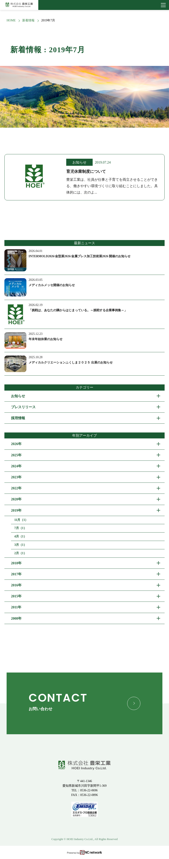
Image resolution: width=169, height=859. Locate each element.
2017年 (16, 574)
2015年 (16, 596)
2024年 (16, 466)
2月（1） (20, 553)
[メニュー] (163, 5)
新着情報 (28, 20)
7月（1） (20, 528)
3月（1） (20, 544)
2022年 (16, 488)
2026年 (16, 444)
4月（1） (20, 536)
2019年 (16, 510)
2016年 (16, 585)
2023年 (16, 477)
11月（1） (21, 520)
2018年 (16, 563)
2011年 (16, 607)
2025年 (16, 455)
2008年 (16, 618)
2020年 (16, 499)
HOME (11, 20)
